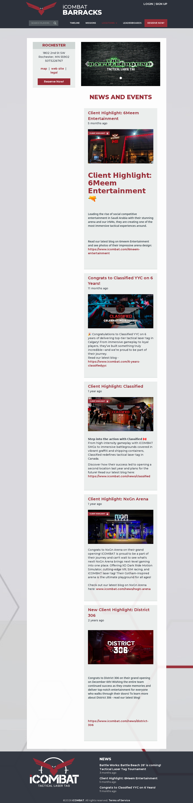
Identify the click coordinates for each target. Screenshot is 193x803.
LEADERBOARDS (132, 23)
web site (57, 68)
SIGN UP (161, 4)
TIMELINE (75, 23)
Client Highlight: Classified (115, 386)
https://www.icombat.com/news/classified (119, 476)
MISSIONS (91, 23)
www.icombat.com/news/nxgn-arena (123, 589)
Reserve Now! (54, 81)
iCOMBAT (78, 800)
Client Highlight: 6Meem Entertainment (128, 778)
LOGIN (148, 4)
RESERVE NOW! (155, 23)
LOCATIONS (109, 23)
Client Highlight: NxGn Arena (118, 499)
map (44, 68)
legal (54, 72)
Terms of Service (119, 800)
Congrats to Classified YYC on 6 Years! (127, 787)
